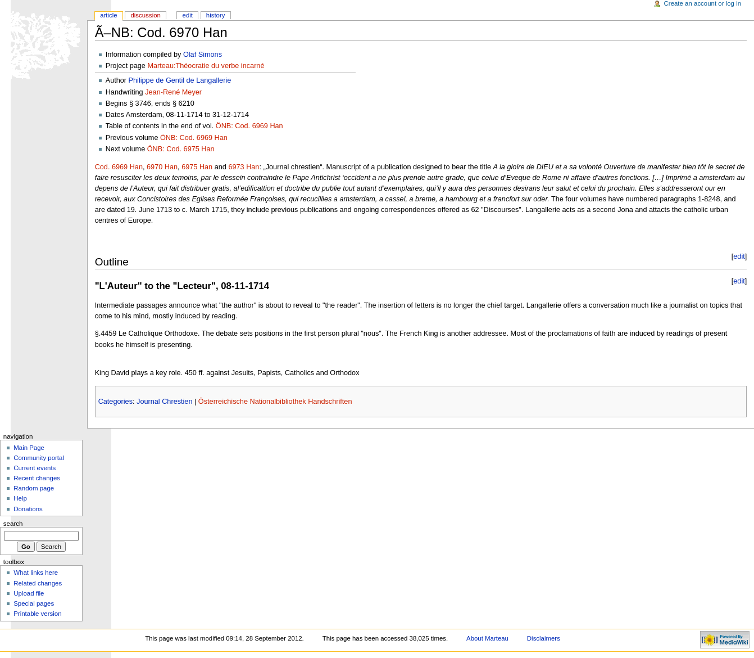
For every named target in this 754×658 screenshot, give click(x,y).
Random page (33, 488)
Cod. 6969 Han (119, 167)
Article (108, 15)
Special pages (33, 603)
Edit (188, 15)
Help (20, 498)
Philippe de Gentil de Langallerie (180, 80)
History (215, 15)
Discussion (145, 15)
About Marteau (487, 638)
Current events (34, 468)
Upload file (28, 593)
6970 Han (162, 167)
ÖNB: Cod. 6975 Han (181, 149)
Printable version (37, 613)
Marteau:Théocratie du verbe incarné (205, 66)
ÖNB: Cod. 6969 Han (249, 126)
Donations (28, 509)
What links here (35, 572)
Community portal (38, 457)
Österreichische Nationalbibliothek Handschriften (275, 401)
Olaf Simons (202, 54)
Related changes (37, 583)
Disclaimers (543, 638)
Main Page (28, 447)
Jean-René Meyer (173, 92)
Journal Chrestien (164, 401)
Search (13, 523)
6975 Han (196, 167)
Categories (115, 401)
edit (738, 256)
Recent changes (36, 478)
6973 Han (243, 167)
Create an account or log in (703, 3)
